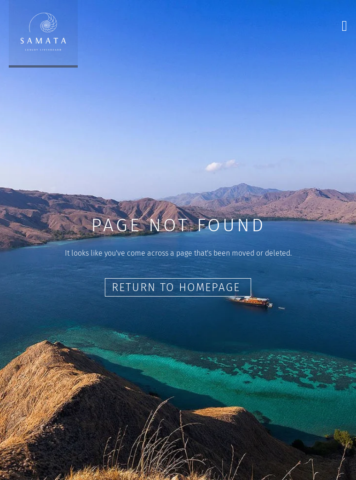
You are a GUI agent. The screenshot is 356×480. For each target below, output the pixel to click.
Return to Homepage (178, 287)
